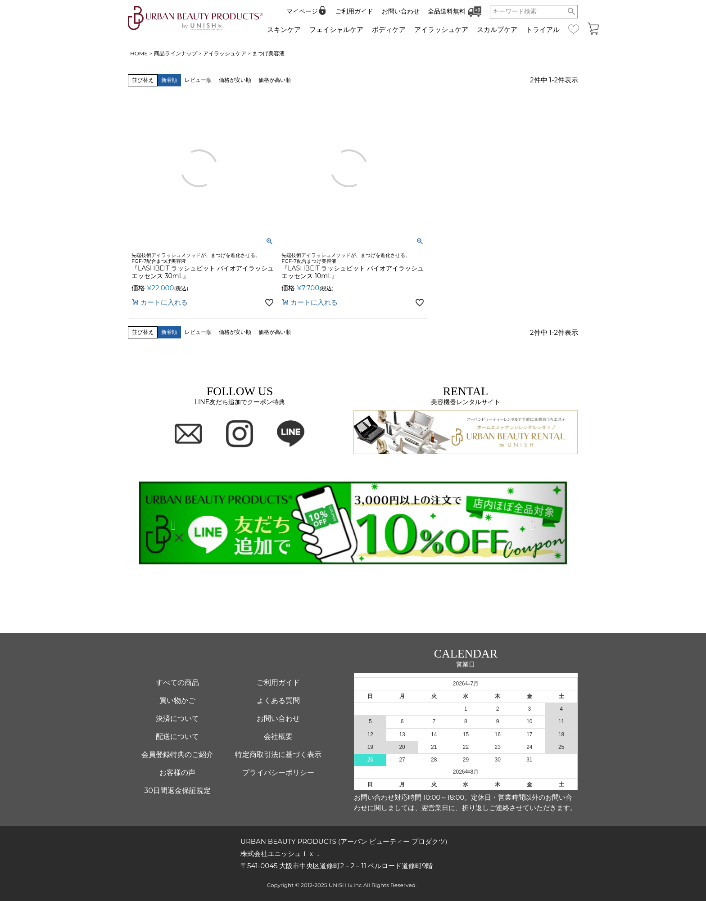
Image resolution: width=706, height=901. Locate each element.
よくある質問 (278, 700)
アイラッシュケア (441, 29)
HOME (139, 53)
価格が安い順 (235, 80)
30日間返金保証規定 (177, 790)
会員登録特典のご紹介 (177, 754)
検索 (571, 11)
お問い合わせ (401, 11)
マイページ (302, 11)
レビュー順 (198, 80)
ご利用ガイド (354, 11)
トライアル (543, 29)
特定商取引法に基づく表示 (278, 754)
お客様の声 (177, 772)
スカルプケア (497, 29)
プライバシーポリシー (278, 772)
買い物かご (177, 700)
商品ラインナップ (175, 53)
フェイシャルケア (336, 29)
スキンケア (284, 29)
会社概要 (278, 736)
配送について (177, 736)
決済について (177, 718)
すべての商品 (177, 682)
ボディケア (389, 29)
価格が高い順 (274, 80)
